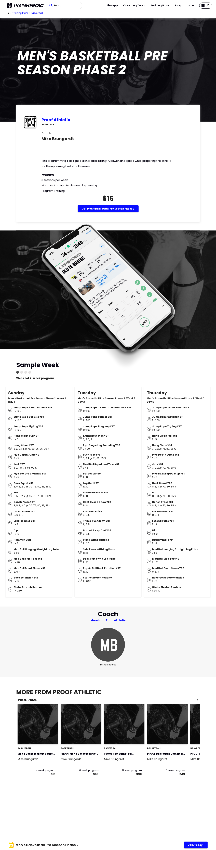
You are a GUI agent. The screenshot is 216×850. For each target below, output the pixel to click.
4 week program (45, 770)
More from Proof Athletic (108, 620)
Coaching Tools (134, 5)
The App (112, 5)
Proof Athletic (56, 120)
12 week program (132, 770)
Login (190, 5)
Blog (178, 5)
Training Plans (160, 5)
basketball (37, 13)
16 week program (89, 770)
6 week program (175, 770)
